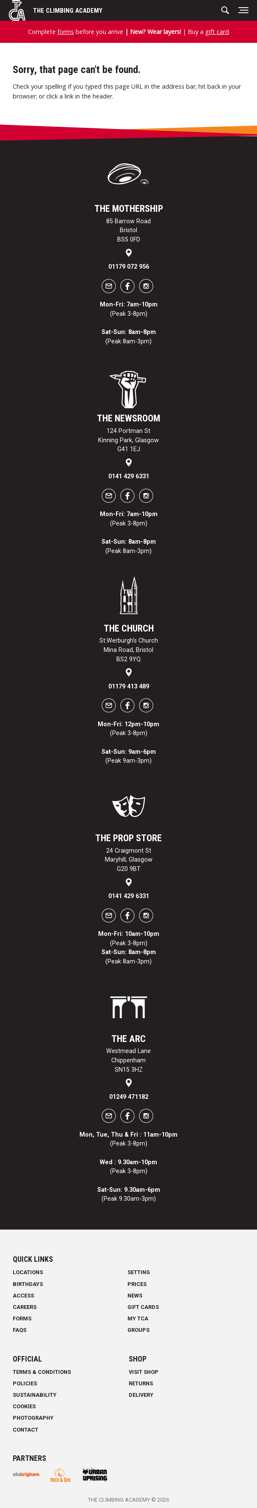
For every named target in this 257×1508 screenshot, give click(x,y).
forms (65, 32)
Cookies (24, 1406)
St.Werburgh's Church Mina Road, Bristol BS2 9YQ (128, 650)
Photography (33, 1418)
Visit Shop (143, 1372)
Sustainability (34, 1395)
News (134, 1295)
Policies (25, 1383)
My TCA (137, 1318)
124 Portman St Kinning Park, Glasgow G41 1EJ (128, 440)
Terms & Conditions (42, 1372)
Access (23, 1295)
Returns (141, 1383)
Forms (22, 1318)
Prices (137, 1284)
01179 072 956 (128, 266)
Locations (28, 1272)
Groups (138, 1330)
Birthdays (28, 1284)
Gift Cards (143, 1307)
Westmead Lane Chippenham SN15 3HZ (128, 1060)
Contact (25, 1430)
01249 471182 (128, 1097)
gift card (217, 32)
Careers (25, 1307)
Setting (138, 1272)
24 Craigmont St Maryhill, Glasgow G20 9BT (129, 860)
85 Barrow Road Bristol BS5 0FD (128, 230)
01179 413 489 (128, 686)
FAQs (19, 1330)
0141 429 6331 (128, 476)
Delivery (141, 1395)
